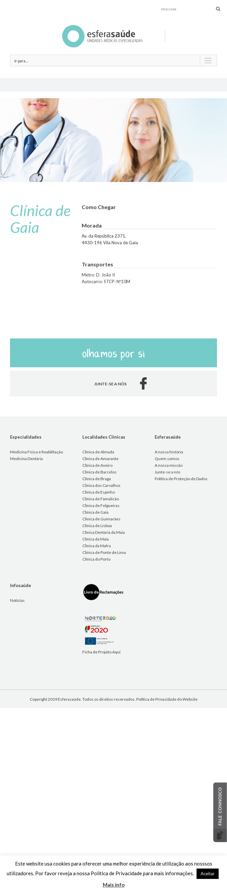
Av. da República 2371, (104, 236)
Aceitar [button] (208, 873)
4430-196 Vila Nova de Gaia (110, 242)
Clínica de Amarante (100, 458)
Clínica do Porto (96, 559)
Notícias (17, 600)
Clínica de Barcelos (99, 471)
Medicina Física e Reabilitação (36, 451)
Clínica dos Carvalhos (101, 485)
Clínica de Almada (98, 451)
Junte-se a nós (167, 471)
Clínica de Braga (96, 478)
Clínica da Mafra (96, 545)
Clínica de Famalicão (100, 498)
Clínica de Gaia (95, 512)
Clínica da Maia (95, 538)
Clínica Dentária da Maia (103, 532)
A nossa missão (168, 465)
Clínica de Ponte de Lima (104, 552)
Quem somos (167, 458)
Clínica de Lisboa (97, 525)
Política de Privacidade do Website (167, 699)
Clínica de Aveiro (97, 465)
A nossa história (169, 451)
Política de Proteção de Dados (181, 478)
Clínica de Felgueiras (101, 505)
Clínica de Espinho (98, 492)
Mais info (114, 885)
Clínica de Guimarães (101, 518)
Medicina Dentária (26, 458)
